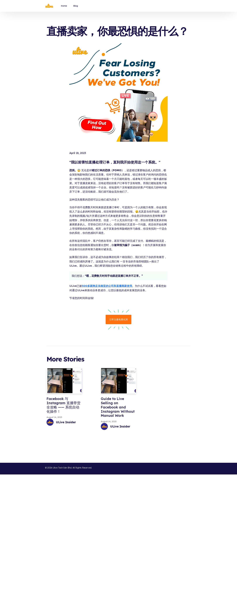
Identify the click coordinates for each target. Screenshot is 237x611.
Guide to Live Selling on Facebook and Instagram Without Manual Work (118, 407)
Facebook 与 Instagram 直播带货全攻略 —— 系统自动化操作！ (63, 404)
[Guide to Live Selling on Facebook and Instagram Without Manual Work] (118, 381)
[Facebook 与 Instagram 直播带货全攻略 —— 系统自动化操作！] (64, 381)
